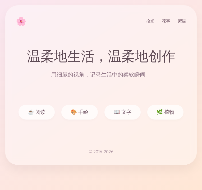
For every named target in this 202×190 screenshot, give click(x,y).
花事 (166, 20)
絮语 (182, 20)
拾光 (150, 20)
